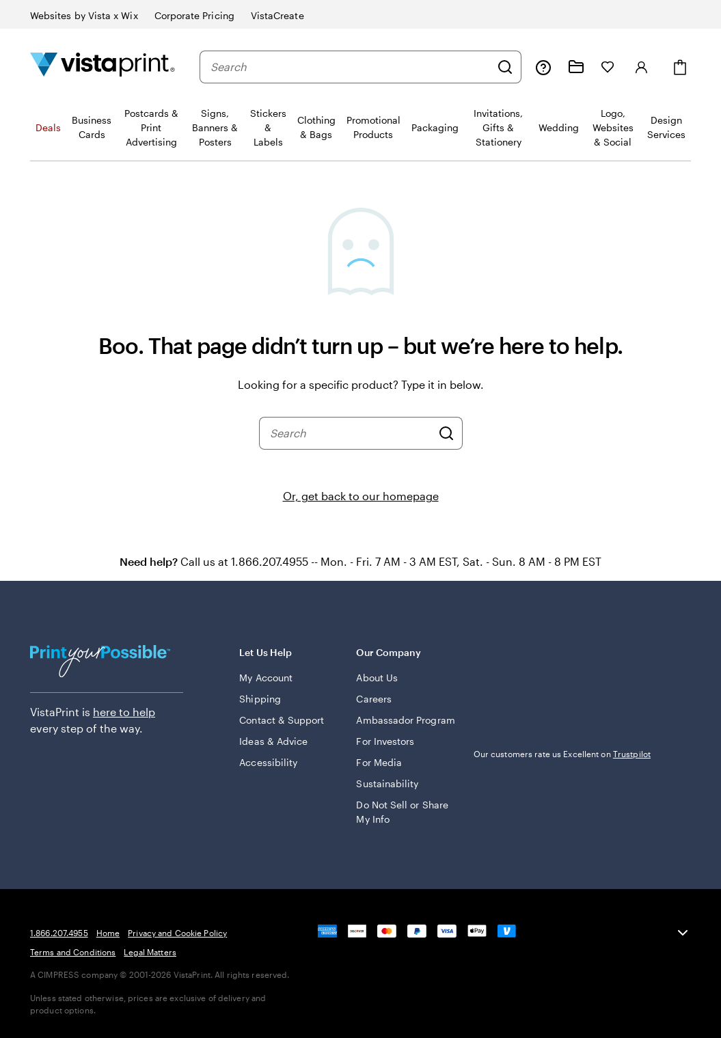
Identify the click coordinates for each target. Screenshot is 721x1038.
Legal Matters (150, 952)
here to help (124, 711)
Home (108, 933)
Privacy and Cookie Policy (177, 933)
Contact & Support (281, 720)
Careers (374, 699)
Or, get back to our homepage (361, 495)
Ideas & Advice (273, 741)
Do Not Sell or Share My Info (402, 812)
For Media (379, 762)
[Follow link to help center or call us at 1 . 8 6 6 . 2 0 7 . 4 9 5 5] (543, 67)
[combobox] (350, 67)
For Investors (385, 741)
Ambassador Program (405, 720)
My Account (266, 677)
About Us (377, 677)
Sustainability (387, 783)
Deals (48, 127)
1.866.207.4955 (59, 933)
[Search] (505, 67)
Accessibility (268, 762)
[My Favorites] (607, 67)
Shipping (260, 699)
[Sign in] (642, 67)
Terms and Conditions (72, 952)
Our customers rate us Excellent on (562, 754)
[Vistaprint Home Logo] (102, 67)
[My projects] (576, 67)
